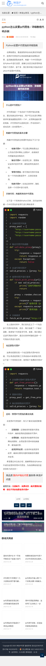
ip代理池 (26, 499)
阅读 (16, 505)
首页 (16, 12)
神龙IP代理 (20, 656)
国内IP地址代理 (20, 475)
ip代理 (18, 499)
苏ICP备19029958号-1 (11, 659)
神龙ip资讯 (24, 12)
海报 (22, 505)
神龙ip (8, 37)
